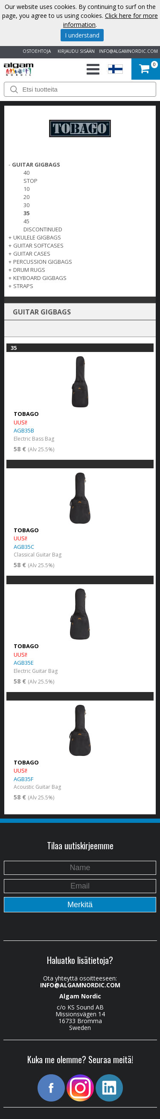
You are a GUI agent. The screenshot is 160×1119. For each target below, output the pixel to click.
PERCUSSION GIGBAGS (42, 261)
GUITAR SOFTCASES (38, 245)
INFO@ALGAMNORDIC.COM (128, 51)
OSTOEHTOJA (35, 51)
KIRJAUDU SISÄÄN (75, 51)
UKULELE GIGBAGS (37, 237)
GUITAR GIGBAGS (36, 164)
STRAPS (23, 286)
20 (26, 197)
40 (26, 172)
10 (26, 189)
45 (26, 221)
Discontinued (42, 229)
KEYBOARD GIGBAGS (40, 278)
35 (26, 213)
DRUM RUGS (29, 270)
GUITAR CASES (31, 253)
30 (26, 205)
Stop (30, 181)
